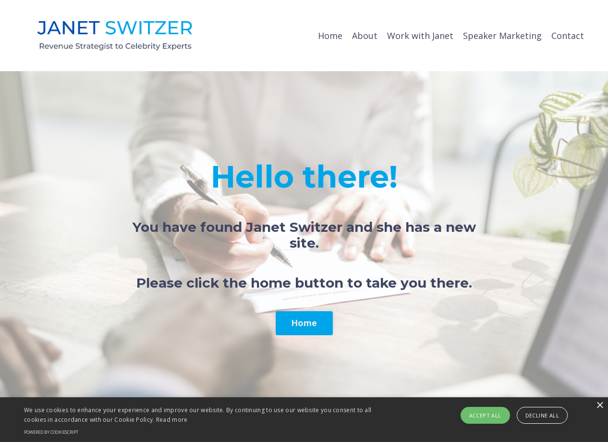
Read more (172, 420)
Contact (567, 35)
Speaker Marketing (502, 35)
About (364, 35)
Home (330, 35)
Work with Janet (420, 35)
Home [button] (304, 322)
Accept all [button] (485, 415)
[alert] (304, 419)
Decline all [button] (542, 415)
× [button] (599, 405)
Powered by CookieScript (51, 432)
